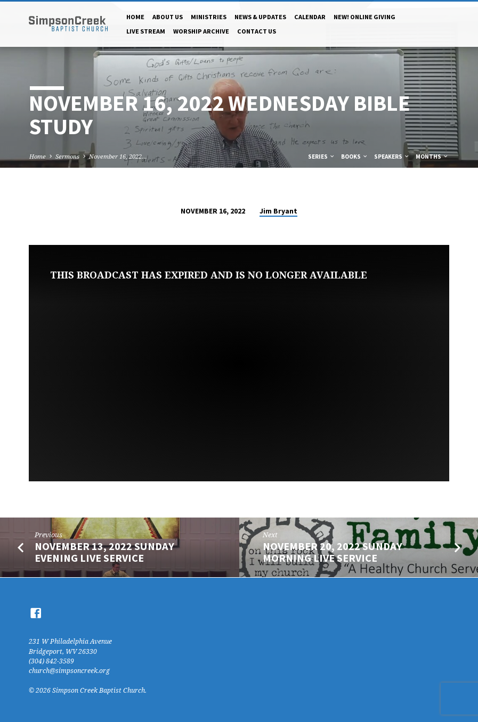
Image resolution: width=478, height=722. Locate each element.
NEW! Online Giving (364, 17)
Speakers (392, 156)
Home (135, 17)
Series (321, 156)
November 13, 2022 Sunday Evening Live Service (104, 552)
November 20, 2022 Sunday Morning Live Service (332, 552)
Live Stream (145, 31)
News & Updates (260, 17)
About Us (167, 17)
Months (432, 156)
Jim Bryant (278, 211)
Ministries (208, 17)
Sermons (67, 156)
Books (354, 156)
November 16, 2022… (118, 156)
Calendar (310, 17)
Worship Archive (201, 31)
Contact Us (256, 31)
